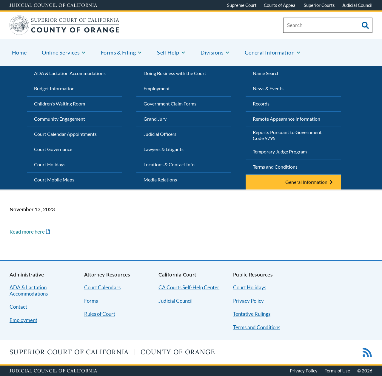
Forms (91, 301)
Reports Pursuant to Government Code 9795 (287, 135)
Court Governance (53, 149)
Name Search (266, 73)
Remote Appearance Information (286, 119)
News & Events (268, 88)
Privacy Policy (248, 301)
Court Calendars (102, 287)
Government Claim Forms (170, 103)
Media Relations (160, 179)
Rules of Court (99, 314)
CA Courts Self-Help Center (188, 287)
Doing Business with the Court (175, 73)
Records (261, 103)
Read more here (27, 232)
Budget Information (54, 88)
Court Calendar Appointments (65, 134)
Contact (18, 307)
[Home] (64, 31)
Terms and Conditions (275, 167)
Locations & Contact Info (169, 164)
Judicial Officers (160, 134)
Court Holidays (49, 164)
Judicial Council (357, 5)
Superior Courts (319, 5)
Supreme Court (242, 5)
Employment (157, 88)
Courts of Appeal (280, 5)
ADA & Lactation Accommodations (70, 73)
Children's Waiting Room (59, 103)
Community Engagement (59, 119)
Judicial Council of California (53, 5)
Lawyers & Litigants (164, 149)
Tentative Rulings (251, 314)
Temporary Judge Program (280, 151)
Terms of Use (337, 370)
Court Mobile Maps (54, 179)
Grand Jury (155, 119)
